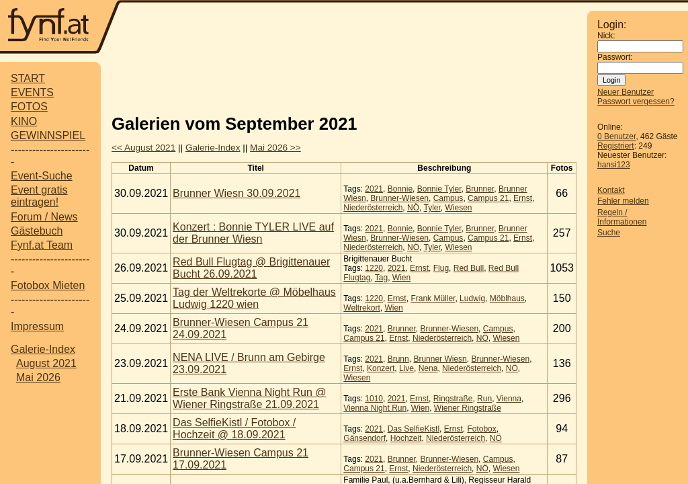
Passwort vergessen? (636, 101)
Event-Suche (42, 176)
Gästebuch (36, 231)
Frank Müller (433, 298)
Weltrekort (361, 308)
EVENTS (32, 92)
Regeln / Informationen (621, 217)
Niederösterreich (372, 207)
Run (484, 398)
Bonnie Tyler (439, 189)
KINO (24, 121)
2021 (374, 189)
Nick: (606, 35)
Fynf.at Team (42, 245)
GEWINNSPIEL (48, 135)
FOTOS (29, 106)
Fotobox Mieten (48, 285)
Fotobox (481, 429)
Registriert (615, 146)
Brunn (398, 359)
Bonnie (400, 189)
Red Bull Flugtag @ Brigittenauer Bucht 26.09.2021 (251, 268)
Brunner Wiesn (439, 359)
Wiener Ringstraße (467, 408)
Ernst (522, 198)
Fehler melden (623, 201)
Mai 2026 (38, 377)
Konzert (380, 368)
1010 (374, 398)
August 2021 (46, 363)
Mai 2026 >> (275, 148)
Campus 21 (488, 198)
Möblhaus (507, 298)
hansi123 (613, 164)
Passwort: (615, 57)
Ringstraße (453, 398)
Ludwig (472, 298)
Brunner (480, 189)
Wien (401, 277)
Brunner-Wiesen (399, 198)
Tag (381, 277)
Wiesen (458, 207)
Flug (441, 268)
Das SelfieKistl (413, 429)
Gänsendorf (364, 438)
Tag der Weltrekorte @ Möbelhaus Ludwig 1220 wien (254, 298)
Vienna (509, 398)
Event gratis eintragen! (39, 196)
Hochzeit (406, 438)
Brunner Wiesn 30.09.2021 (236, 193)
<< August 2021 (143, 148)
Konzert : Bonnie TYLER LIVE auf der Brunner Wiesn (253, 233)
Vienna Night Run (374, 408)
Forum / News (44, 217)
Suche (608, 232)
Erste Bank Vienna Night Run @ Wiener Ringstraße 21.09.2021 (250, 398)
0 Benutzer (616, 136)
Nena (428, 368)
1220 (374, 268)
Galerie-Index (43, 349)
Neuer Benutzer (625, 92)
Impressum (37, 326)
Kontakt (611, 190)
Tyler (431, 207)
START (28, 78)
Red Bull (469, 268)
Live (406, 368)
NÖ (413, 207)
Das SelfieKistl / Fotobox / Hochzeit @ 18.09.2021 (234, 428)
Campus (448, 198)
